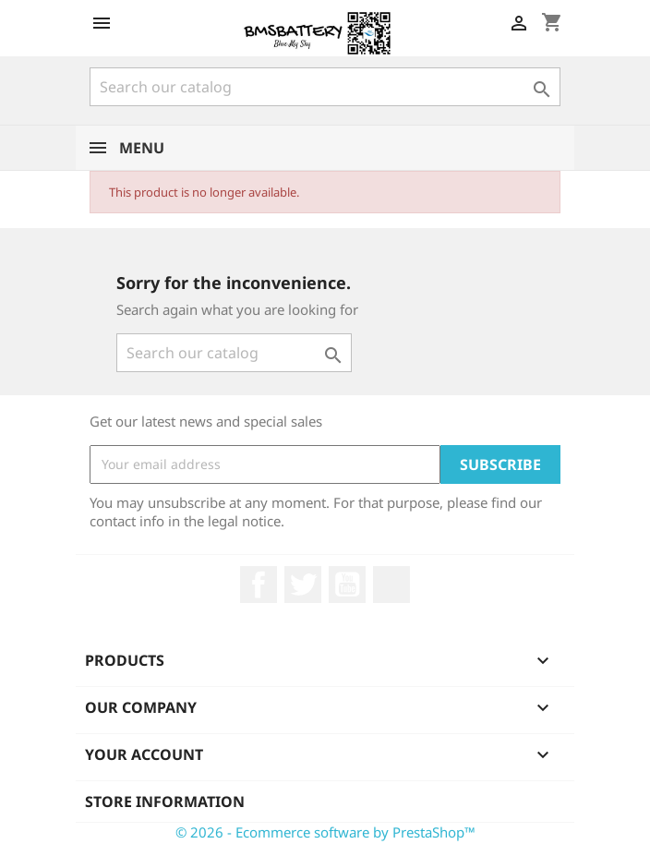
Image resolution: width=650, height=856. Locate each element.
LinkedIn (391, 584)
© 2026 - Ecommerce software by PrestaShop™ (325, 832)
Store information (165, 801)
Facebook (258, 584)
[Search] (325, 86)
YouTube (347, 584)
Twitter (302, 584)
